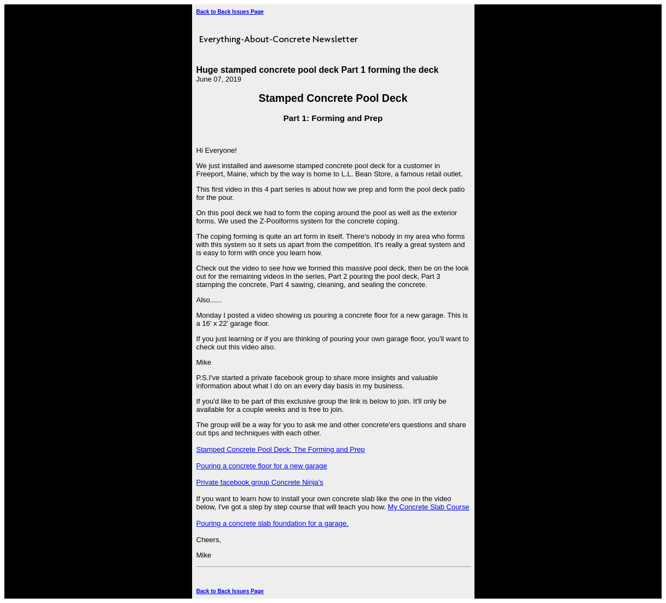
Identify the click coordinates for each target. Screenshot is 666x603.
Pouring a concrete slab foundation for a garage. (272, 523)
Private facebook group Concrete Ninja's (259, 482)
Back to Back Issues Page (230, 12)
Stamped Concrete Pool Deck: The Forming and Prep (280, 449)
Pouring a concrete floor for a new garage (261, 466)
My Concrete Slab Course (429, 507)
